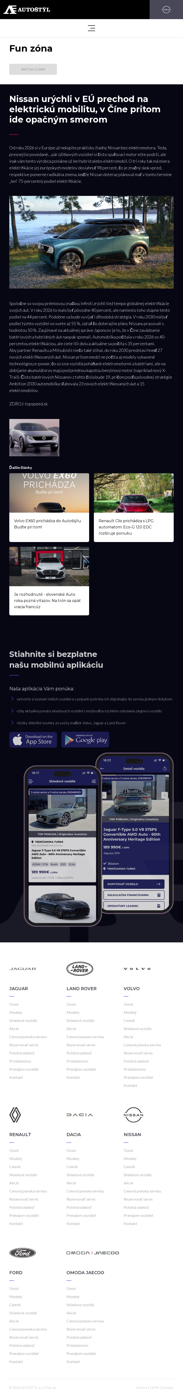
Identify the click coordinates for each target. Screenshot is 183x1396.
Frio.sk (51, 1387)
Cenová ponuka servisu (28, 1036)
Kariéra (141, 1387)
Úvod (13, 1004)
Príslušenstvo (20, 1061)
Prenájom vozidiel (24, 1069)
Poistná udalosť (22, 1053)
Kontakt (16, 1077)
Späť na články (33, 69)
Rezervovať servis (23, 1044)
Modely (15, 1012)
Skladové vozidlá (23, 1020)
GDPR (154, 1387)
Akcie (14, 1028)
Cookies (168, 1387)
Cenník (129, 1020)
